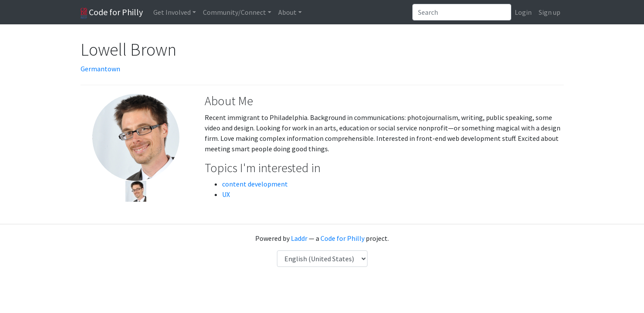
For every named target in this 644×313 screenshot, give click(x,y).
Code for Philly (112, 13)
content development (255, 184)
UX (226, 194)
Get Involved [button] (172, 12)
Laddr (299, 238)
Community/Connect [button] (234, 12)
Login (523, 12)
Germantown (100, 68)
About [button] (287, 12)
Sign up (549, 12)
